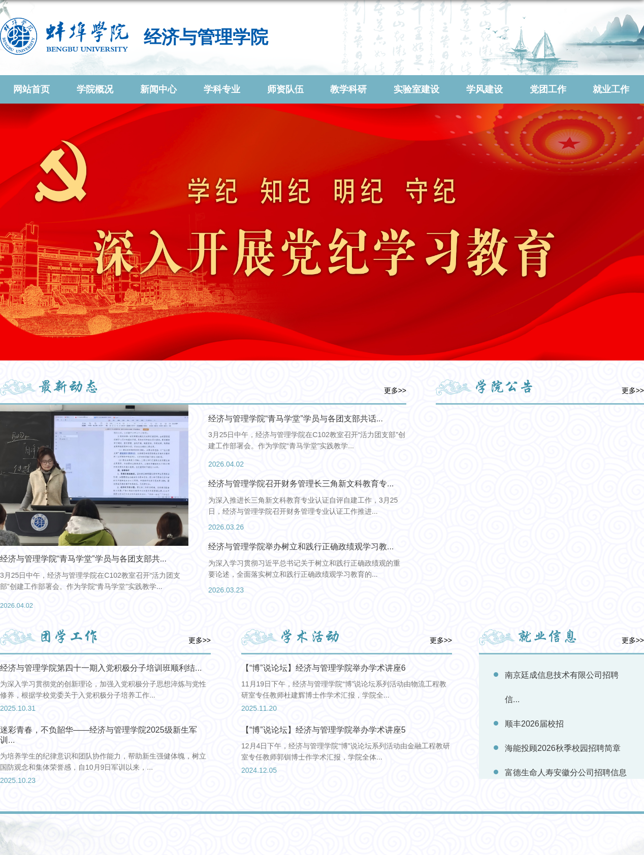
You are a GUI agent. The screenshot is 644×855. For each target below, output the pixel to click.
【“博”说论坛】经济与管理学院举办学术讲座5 (323, 730)
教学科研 (348, 89)
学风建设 (484, 89)
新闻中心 (158, 89)
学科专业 (222, 89)
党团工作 (548, 89)
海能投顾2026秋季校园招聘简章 (563, 748)
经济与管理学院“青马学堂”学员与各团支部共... (83, 558)
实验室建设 (416, 89)
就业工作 (611, 89)
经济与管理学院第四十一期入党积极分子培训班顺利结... (101, 668)
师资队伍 (285, 89)
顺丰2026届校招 (534, 723)
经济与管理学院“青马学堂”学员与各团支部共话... (295, 418)
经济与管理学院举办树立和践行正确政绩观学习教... (301, 546)
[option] (94, 509)
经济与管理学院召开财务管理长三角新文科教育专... (301, 483)
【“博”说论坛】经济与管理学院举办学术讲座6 (323, 668)
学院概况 (95, 89)
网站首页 (31, 89)
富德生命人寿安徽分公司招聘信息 (566, 772)
